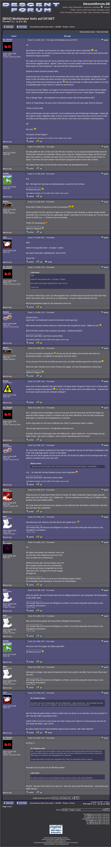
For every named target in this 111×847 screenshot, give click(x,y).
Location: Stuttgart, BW (10, 506)
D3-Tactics (68, 12)
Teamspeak (105, 12)
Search (65, 7)
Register (107, 7)
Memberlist (78, 7)
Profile (72, 10)
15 (17, 21)
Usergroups (87, 7)
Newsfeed (98, 7)
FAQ (70, 7)
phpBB (52, 844)
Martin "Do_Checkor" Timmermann (69, 842)
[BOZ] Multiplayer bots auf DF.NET (29, 18)
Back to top (7, 142)
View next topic (102, 32)
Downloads (78, 12)
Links (90, 12)
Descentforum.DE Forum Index (41, 27)
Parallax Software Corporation (62, 839)
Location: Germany (9, 534)
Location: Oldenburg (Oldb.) (12, 57)
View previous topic (87, 32)
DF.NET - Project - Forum (65, 27)
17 (22, 21)
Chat (61, 12)
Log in (107, 10)
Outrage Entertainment (60, 841)
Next (25, 21)
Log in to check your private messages (90, 10)
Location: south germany (11, 327)
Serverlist (96, 12)
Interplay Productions (62, 838)
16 (19, 21)
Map (84, 12)
